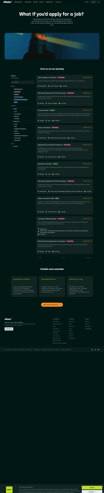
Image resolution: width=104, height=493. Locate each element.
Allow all (92, 481)
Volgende (88, 257)
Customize (92, 485)
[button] (52, 305)
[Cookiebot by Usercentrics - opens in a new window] (9, 490)
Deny (92, 489)
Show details (22, 490)
